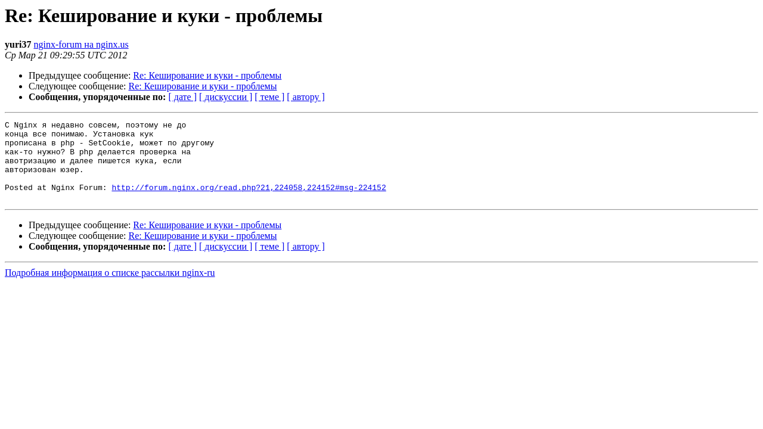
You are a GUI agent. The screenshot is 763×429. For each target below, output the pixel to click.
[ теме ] (269, 97)
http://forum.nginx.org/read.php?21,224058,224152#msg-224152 (248, 201)
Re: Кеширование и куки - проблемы (207, 75)
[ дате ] (182, 97)
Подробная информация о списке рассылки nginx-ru (110, 289)
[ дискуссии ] (225, 97)
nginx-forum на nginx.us (80, 44)
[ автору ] (305, 97)
